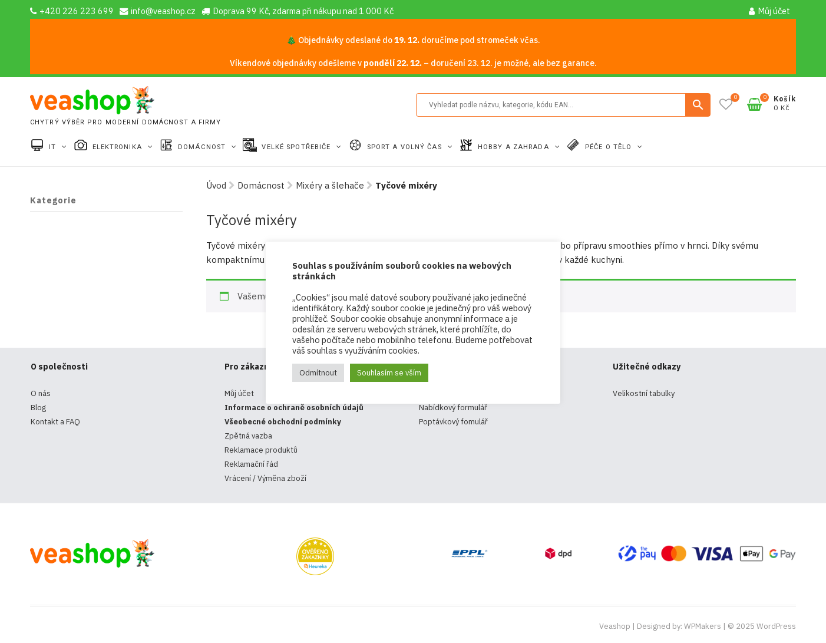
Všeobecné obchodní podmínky (282, 422)
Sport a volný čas (405, 147)
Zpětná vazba (248, 436)
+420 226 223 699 (72, 11)
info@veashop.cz (158, 11)
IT (53, 147)
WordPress (776, 626)
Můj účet (769, 11)
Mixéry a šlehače (330, 185)
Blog (38, 408)
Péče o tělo (609, 147)
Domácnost (203, 147)
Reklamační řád (251, 464)
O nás (41, 393)
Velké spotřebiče (297, 147)
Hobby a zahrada (514, 147)
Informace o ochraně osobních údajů (294, 408)
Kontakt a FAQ (55, 422)
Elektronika (118, 147)
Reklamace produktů (261, 450)
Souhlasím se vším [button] (389, 373)
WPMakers (702, 626)
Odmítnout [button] (318, 373)
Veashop (614, 626)
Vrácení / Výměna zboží (265, 478)
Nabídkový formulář (453, 408)
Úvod (216, 185)
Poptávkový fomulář (453, 422)
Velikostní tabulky (644, 393)
